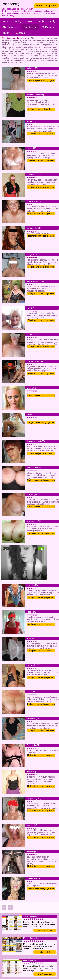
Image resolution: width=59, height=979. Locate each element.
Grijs (41, 21)
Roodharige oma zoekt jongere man (41, 80)
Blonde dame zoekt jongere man (41, 811)
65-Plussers (48, 27)
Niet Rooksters (10, 27)
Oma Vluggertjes (45, 974)
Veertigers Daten (45, 930)
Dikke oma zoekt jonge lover (41, 134)
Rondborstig (30, 27)
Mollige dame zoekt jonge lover (41, 187)
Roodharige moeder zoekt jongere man (41, 453)
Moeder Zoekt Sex (44, 952)
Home (6, 21)
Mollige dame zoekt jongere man (40, 214)
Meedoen (20, 33)
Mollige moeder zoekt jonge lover (41, 396)
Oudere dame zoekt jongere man (41, 704)
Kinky (53, 21)
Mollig (18, 21)
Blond (30, 21)
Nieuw (6, 33)
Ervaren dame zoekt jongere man (41, 888)
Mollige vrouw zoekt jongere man (41, 480)
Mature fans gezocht (46, 5)
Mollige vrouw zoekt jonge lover (41, 533)
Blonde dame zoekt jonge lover (41, 160)
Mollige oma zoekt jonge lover (40, 109)
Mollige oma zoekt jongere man (41, 624)
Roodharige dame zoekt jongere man (41, 236)
